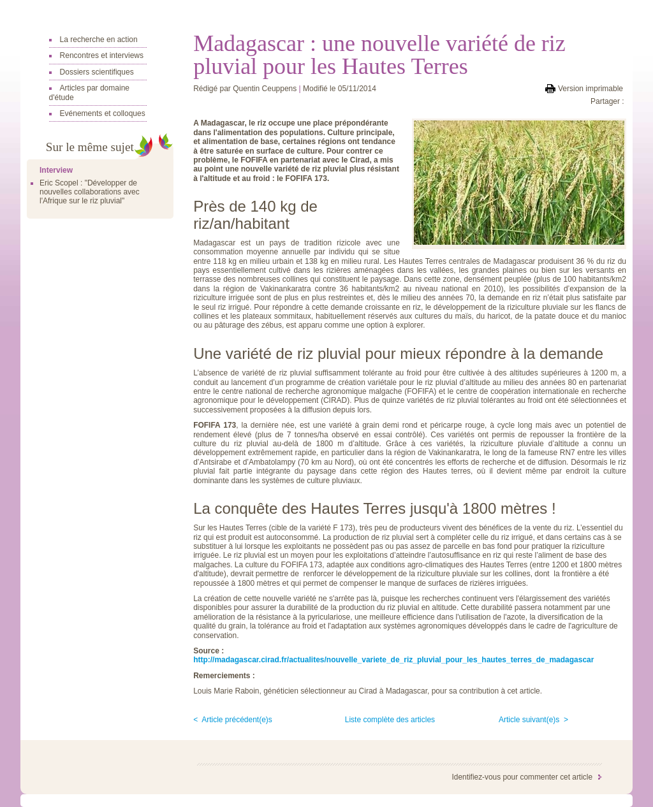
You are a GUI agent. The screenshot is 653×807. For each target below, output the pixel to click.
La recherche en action (99, 39)
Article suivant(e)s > (533, 719)
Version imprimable (590, 88)
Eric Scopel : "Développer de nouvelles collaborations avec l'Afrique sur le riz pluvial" (90, 192)
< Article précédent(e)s (232, 719)
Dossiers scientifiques (97, 72)
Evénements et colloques (102, 113)
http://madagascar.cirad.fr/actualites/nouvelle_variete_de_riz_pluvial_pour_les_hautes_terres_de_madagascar (393, 659)
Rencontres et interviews (101, 55)
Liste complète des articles (390, 719)
